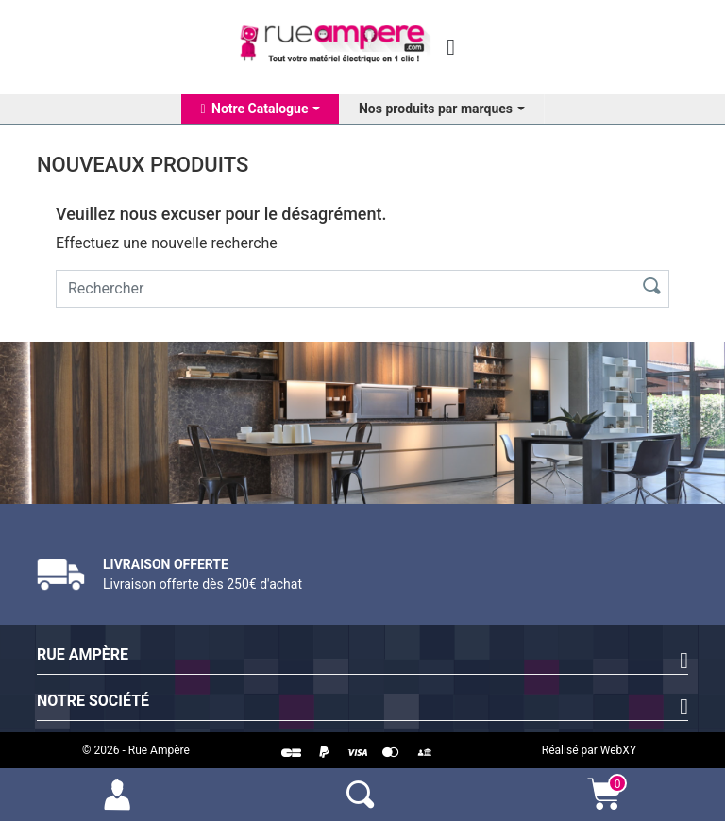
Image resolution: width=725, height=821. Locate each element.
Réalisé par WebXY (589, 750)
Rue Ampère (82, 654)
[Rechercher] (341, 289)
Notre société (93, 701)
